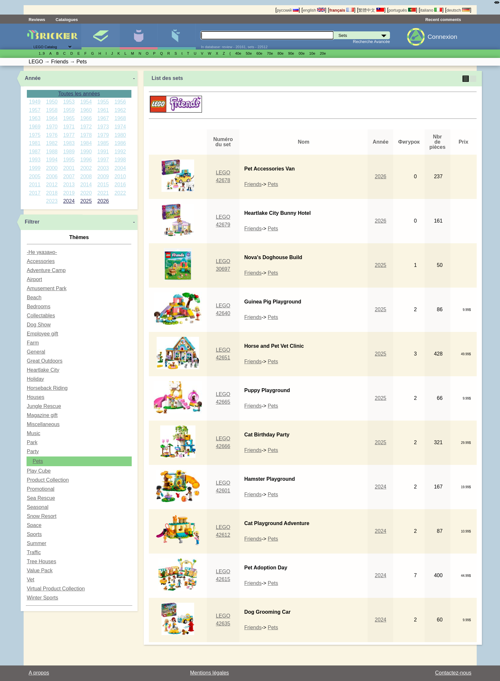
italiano (431, 10)
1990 (86, 151)
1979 (103, 135)
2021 (103, 193)
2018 (52, 193)
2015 (103, 184)
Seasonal (38, 507)
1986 (120, 143)
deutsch (458, 10)
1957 (35, 110)
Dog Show (39, 324)
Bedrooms (38, 306)
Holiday (35, 379)
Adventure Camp (46, 270)
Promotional (40, 489)
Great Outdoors (44, 361)
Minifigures (139, 36)
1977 (69, 135)
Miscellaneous (43, 424)
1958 (52, 110)
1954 (86, 101)
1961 (103, 110)
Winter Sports (42, 597)
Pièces (176, 36)
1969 (35, 126)
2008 (86, 176)
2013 (69, 184)
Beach (34, 297)
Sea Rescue (41, 498)
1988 (52, 151)
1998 (120, 159)
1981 (35, 143)
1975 (35, 135)
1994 (52, 159)
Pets (38, 461)
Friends (252, 184)
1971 (69, 126)
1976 (52, 135)
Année (33, 78)
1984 (86, 143)
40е (238, 53)
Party (33, 451)
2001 (69, 168)
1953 (69, 101)
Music (33, 433)
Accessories (41, 261)
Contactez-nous (453, 673)
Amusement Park (47, 288)
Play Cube (39, 471)
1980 (120, 135)
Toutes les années (79, 93)
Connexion (442, 36)
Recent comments (443, 19)
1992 (120, 151)
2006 (52, 176)
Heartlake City (43, 370)
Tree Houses (41, 561)
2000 (52, 168)
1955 (103, 101)
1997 (103, 159)
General (36, 352)
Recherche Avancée (371, 41)
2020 (86, 193)
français (341, 10)
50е (249, 53)
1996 (86, 159)
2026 (103, 201)
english (314, 10)
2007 (69, 176)
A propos (39, 673)
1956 (120, 101)
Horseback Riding (47, 388)
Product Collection (48, 480)
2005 (35, 176)
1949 (35, 101)
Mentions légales (209, 673)
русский (287, 10)
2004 (120, 168)
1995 (69, 159)
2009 (103, 176)
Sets (100, 36)
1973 (103, 126)
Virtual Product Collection (56, 588)
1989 (69, 151)
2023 (52, 201)
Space (34, 525)
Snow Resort (42, 516)
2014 (86, 184)
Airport (34, 279)
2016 (120, 184)
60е (259, 53)
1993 (35, 159)
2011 (35, 184)
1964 (52, 118)
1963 (35, 118)
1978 (86, 135)
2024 (69, 201)
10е (312, 53)
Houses (35, 397)
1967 (103, 118)
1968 (120, 118)
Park (32, 442)
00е (302, 53)
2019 (69, 193)
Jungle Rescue (44, 406)
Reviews (37, 19)
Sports (34, 534)
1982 (52, 143)
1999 (35, 168)
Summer (36, 543)
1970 (52, 126)
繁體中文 (371, 10)
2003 (103, 168)
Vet (30, 579)
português (402, 10)
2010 (120, 176)
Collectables (41, 315)
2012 (52, 184)
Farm (33, 343)
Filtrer (32, 222)
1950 (52, 101)
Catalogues (67, 19)
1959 (69, 110)
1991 (103, 151)
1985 (103, 143)
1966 (86, 118)
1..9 (42, 53)
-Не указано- (42, 252)
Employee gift (42, 333)
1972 (86, 126)
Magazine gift (42, 415)
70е (270, 53)
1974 (120, 126)
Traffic (34, 552)
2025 (86, 201)
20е (323, 53)
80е (281, 53)
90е (291, 53)
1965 (69, 118)
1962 (120, 110)
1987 (35, 151)
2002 (86, 168)
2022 (120, 193)
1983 (69, 143)
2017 (35, 193)
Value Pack (40, 570)
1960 (86, 110)
